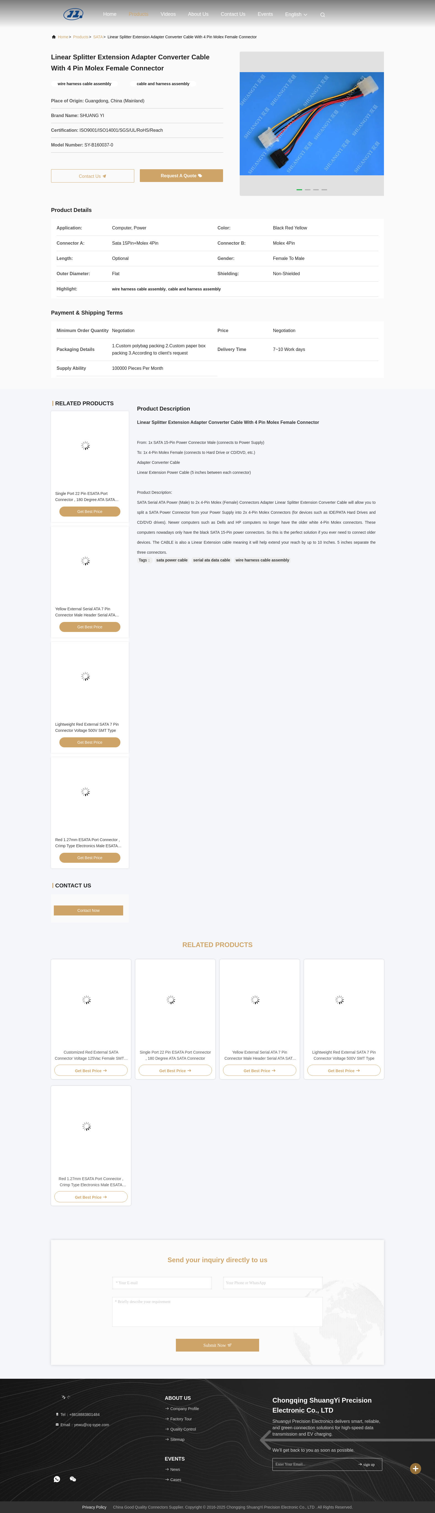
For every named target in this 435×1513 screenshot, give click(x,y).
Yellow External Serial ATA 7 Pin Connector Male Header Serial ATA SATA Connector (85, 615)
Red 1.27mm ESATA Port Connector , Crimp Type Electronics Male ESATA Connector (87, 846)
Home (110, 14)
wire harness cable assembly (262, 560)
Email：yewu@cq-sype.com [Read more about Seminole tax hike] (82, 1425)
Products (138, 14)
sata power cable (172, 560)
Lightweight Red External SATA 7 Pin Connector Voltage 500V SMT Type (344, 1055)
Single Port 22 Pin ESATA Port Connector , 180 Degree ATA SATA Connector (85, 499)
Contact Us (233, 14)
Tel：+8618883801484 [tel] (77, 1414)
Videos (168, 14)
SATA (98, 37)
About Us (198, 14)
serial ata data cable (211, 560)
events (265, 14)
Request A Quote (181, 175)
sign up (366, 1464)
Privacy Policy (94, 1507)
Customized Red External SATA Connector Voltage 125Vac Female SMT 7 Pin (91, 1055)
